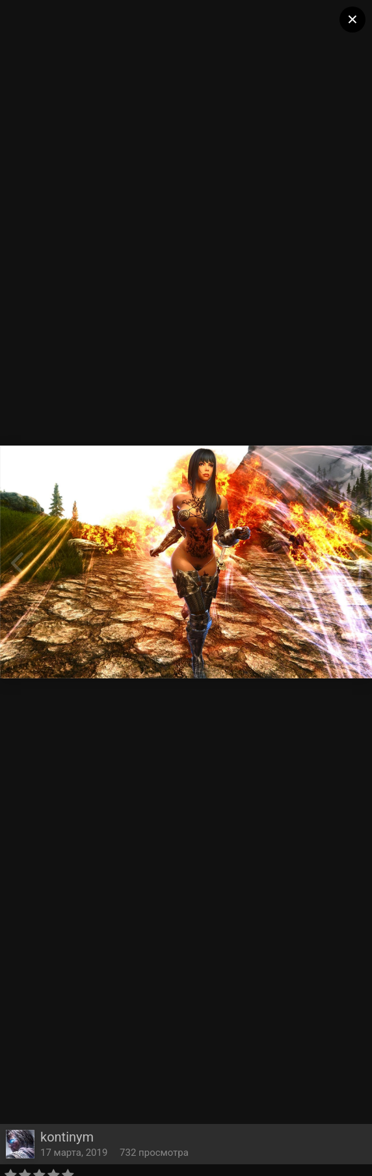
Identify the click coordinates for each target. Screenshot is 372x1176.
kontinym (67, 1137)
